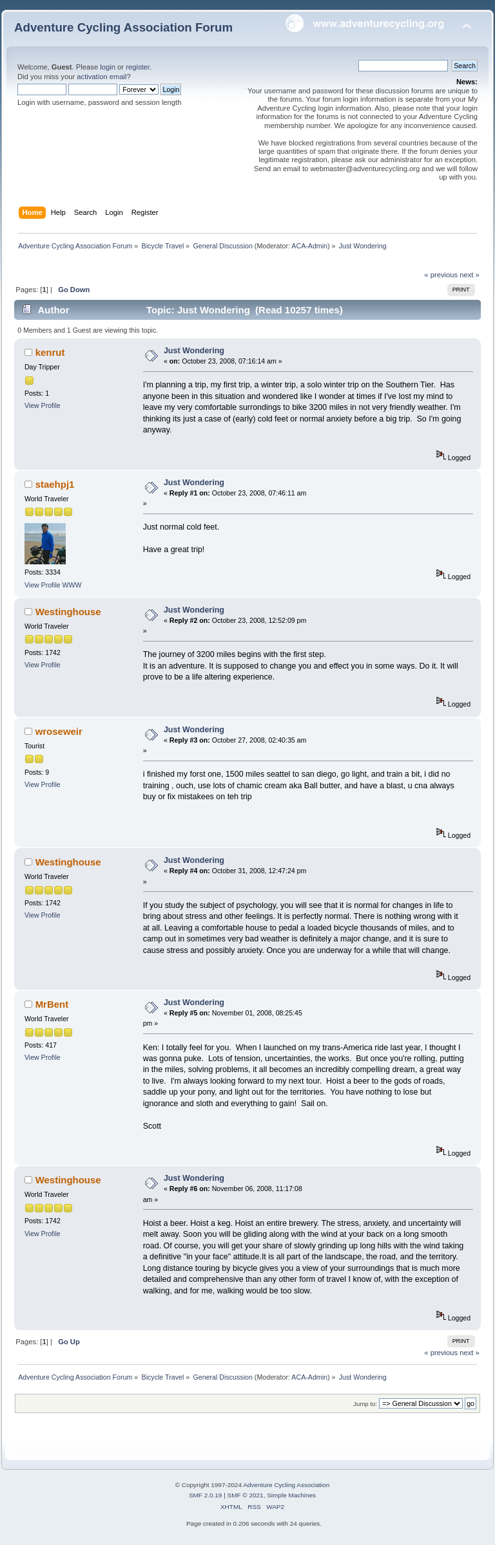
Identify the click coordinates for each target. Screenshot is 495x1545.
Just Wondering (194, 350)
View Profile (42, 405)
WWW (72, 585)
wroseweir (58, 731)
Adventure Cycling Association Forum (123, 27)
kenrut (50, 352)
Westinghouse (68, 611)
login (107, 67)
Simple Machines (291, 1495)
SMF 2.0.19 (205, 1495)
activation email (101, 76)
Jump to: (365, 1403)
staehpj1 (55, 484)
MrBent (52, 1004)
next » (470, 275)
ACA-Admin (309, 246)
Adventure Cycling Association (286, 1484)
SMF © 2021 (246, 1495)
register (138, 67)
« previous (441, 275)
